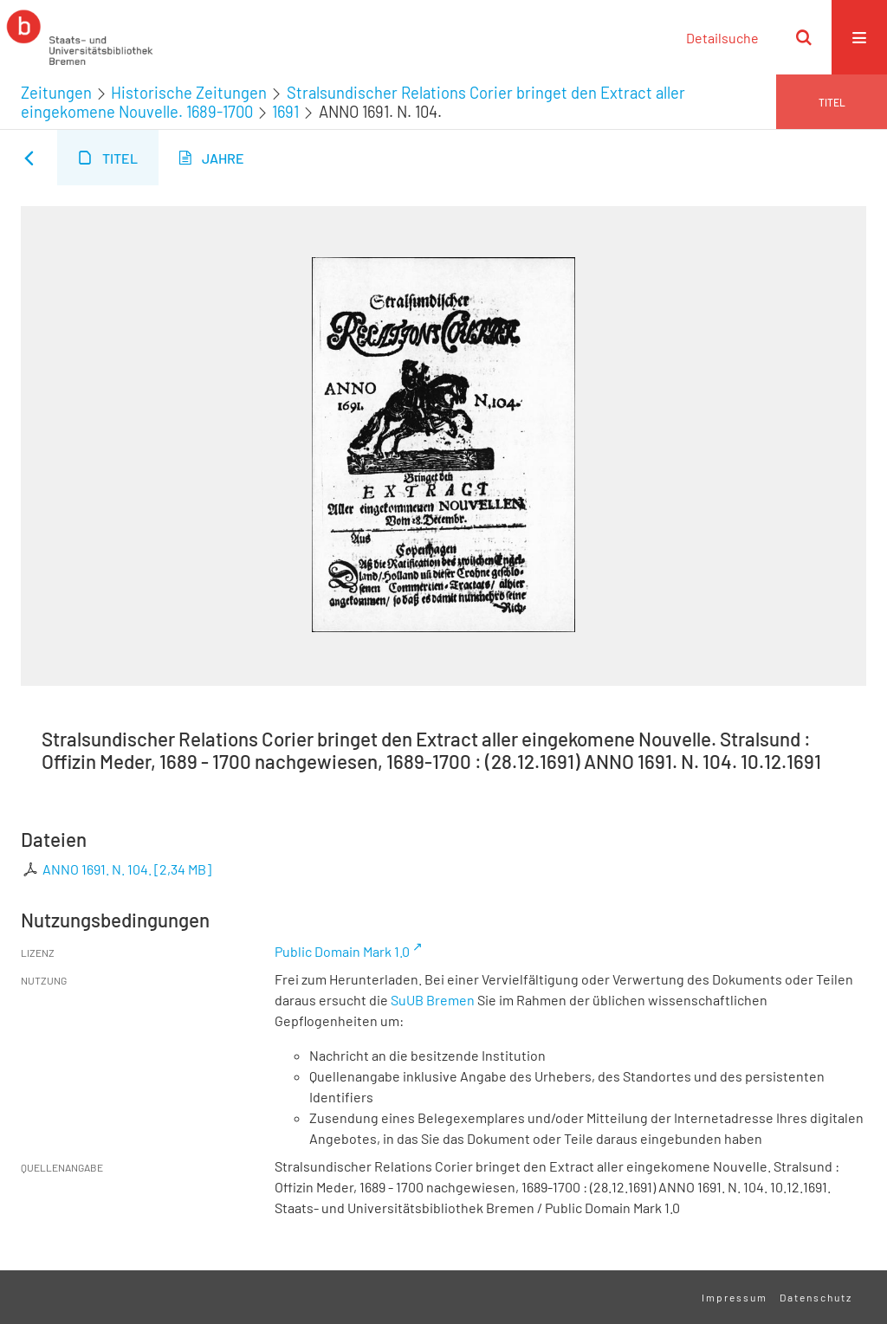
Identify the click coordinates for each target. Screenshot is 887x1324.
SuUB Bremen (433, 999)
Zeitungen (56, 92)
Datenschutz (816, 1297)
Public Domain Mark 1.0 (342, 951)
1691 (285, 111)
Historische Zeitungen (189, 92)
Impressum (734, 1297)
